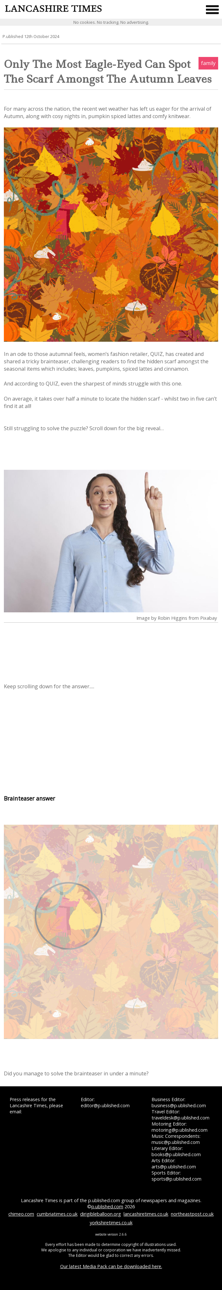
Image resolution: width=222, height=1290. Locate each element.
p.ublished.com (107, 1206)
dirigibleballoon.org (100, 1214)
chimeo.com (21, 1214)
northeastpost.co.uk (192, 1214)
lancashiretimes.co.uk (146, 1214)
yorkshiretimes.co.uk (111, 1223)
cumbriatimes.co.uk (57, 1214)
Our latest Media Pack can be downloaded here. (111, 1266)
